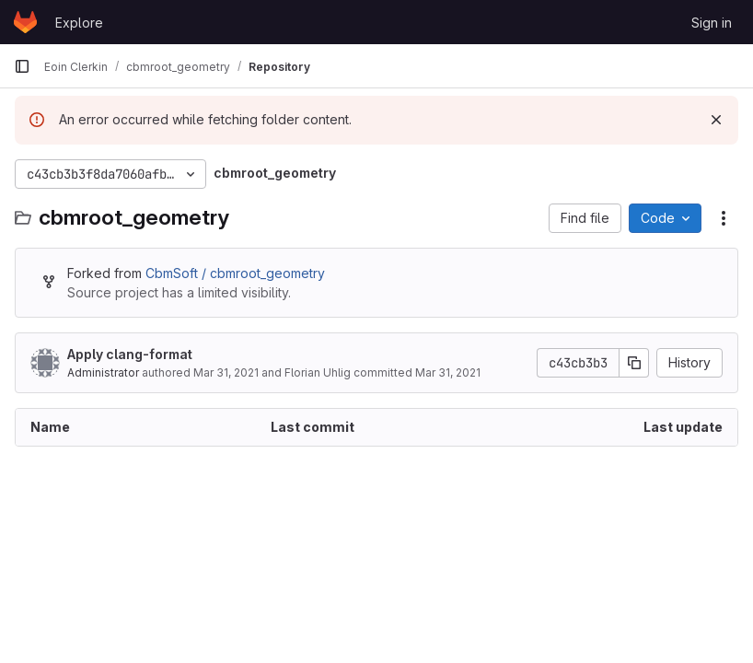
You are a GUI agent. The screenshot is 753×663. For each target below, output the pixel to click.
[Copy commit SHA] (634, 363)
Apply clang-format (129, 354)
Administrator (103, 372)
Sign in (711, 22)
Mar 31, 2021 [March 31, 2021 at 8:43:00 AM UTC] (226, 372)
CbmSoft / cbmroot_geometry (235, 273)
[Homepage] (25, 22)
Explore (79, 22)
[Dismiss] (716, 120)
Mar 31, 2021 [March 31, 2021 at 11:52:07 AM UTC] (448, 372)
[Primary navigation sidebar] (22, 66)
